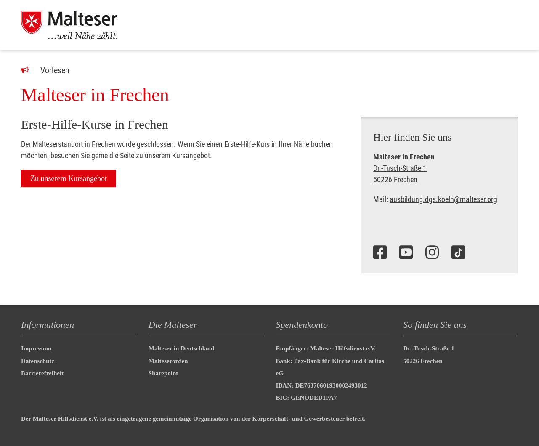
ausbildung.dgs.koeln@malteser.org (443, 199)
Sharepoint (163, 373)
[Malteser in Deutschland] (79, 25)
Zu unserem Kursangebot (68, 178)
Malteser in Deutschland (181, 348)
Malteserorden (168, 361)
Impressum (36, 348)
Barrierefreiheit (42, 373)
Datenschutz (37, 361)
